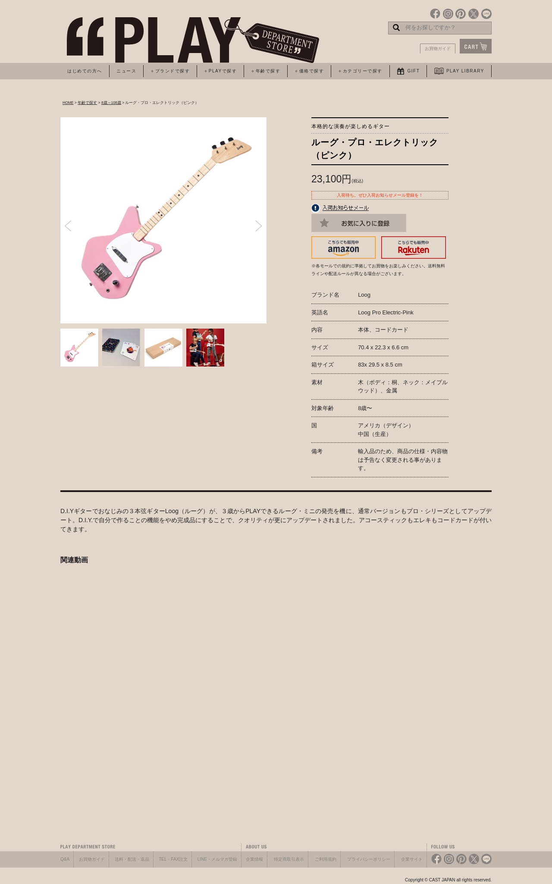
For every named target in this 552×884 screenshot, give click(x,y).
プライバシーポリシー (368, 859)
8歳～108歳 (111, 102)
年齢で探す (87, 102)
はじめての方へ (84, 71)
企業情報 (254, 859)
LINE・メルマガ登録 (217, 859)
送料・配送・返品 (132, 859)
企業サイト (412, 859)
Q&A (64, 859)
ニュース (126, 71)
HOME (68, 102)
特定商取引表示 (289, 859)
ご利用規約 (325, 859)
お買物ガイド (438, 48)
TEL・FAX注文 (173, 859)
